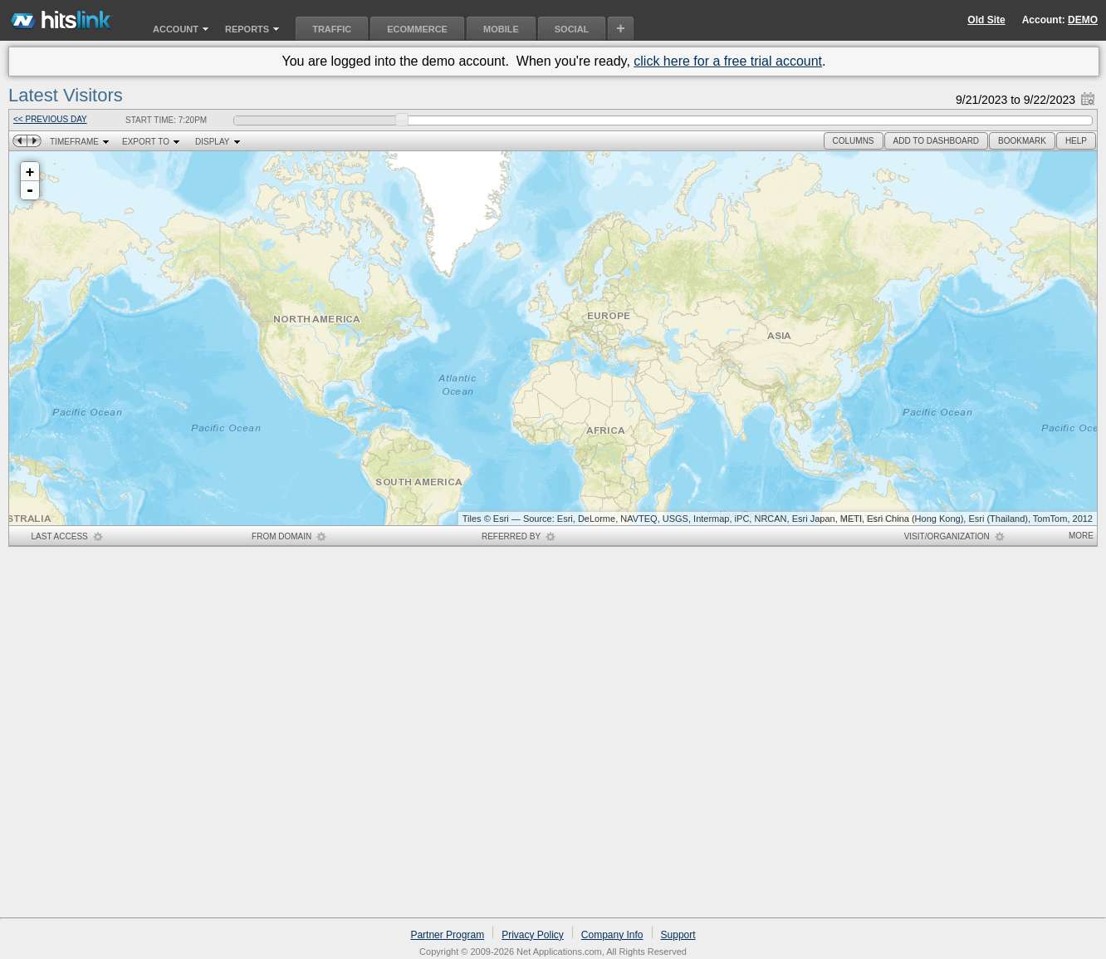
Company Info (612, 935)
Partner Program (447, 935)
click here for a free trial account (728, 61)
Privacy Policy (533, 935)
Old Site (986, 20)
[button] (853, 141)
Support (678, 935)
